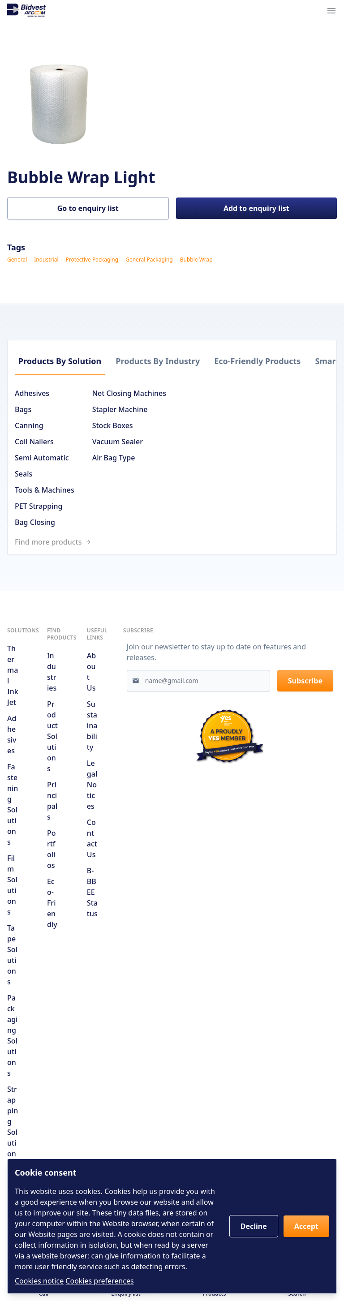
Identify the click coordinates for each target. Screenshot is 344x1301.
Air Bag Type (113, 458)
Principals (52, 801)
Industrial (46, 259)
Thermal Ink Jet (12, 675)
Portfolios (51, 849)
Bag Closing (35, 522)
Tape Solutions (12, 955)
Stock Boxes (112, 425)
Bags (23, 409)
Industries (51, 672)
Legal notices (92, 784)
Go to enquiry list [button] (88, 208)
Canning (29, 425)
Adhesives (32, 393)
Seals (23, 474)
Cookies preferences (99, 1281)
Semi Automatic (42, 458)
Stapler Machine (120, 409)
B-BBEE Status (92, 892)
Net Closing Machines (129, 393)
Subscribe (305, 681)
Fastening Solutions (12, 804)
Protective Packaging (91, 259)
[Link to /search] (175, 542)
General (17, 259)
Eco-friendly (52, 902)
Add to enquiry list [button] (256, 208)
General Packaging (149, 259)
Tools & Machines (44, 490)
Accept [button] (306, 1226)
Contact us (92, 838)
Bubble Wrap (196, 259)
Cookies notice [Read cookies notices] (39, 1281)
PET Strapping (38, 506)
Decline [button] (254, 1226)
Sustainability (92, 725)
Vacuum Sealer (117, 442)
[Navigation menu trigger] (331, 10)
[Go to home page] (26, 11)
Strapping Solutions (12, 1126)
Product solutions (52, 736)
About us (91, 672)
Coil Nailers (34, 442)
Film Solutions (12, 885)
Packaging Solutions (12, 1035)
